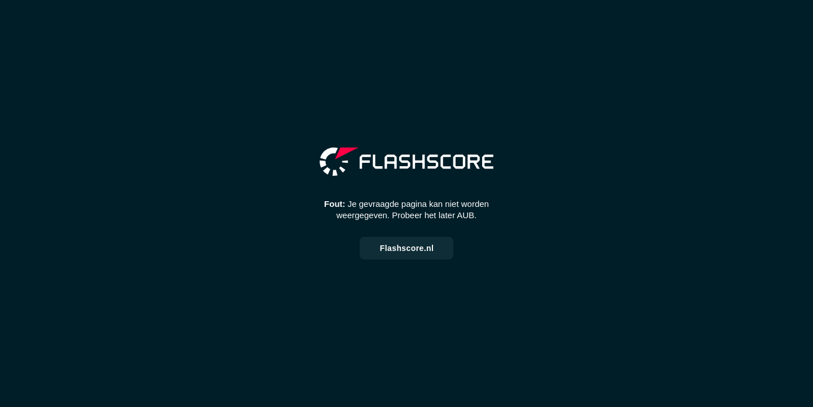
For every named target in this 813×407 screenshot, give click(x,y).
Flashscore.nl (407, 248)
